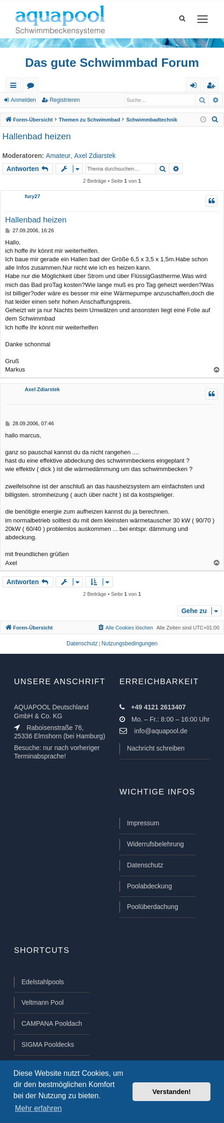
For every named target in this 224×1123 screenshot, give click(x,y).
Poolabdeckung (149, 886)
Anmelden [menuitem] (195, 87)
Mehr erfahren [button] (38, 1108)
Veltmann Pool (42, 1002)
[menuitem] (215, 119)
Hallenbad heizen (36, 136)
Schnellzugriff (15, 87)
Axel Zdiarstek (95, 155)
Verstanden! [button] (172, 1091)
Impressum (143, 823)
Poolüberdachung (152, 906)
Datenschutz (145, 865)
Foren (32, 87)
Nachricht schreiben (156, 748)
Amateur (58, 155)
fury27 (32, 196)
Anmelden (23, 100)
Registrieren (64, 100)
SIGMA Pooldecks (47, 1044)
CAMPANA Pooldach (51, 1023)
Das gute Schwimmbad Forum (112, 63)
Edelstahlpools (42, 982)
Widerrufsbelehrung (155, 844)
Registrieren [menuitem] (213, 87)
